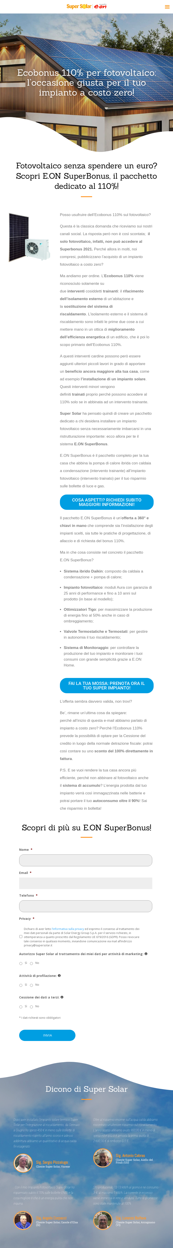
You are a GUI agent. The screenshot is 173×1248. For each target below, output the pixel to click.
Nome (25, 850)
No (37, 963)
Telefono (28, 896)
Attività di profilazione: (40, 976)
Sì (26, 963)
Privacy (26, 919)
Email (25, 873)
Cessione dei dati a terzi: (41, 997)
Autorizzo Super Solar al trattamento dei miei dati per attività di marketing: (83, 954)
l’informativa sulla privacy (68, 929)
